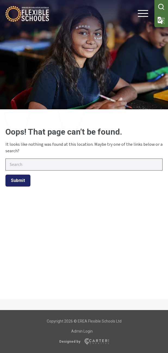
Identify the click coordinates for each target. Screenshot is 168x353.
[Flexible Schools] (27, 20)
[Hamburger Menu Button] (143, 14)
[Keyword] (84, 165)
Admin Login (82, 331)
